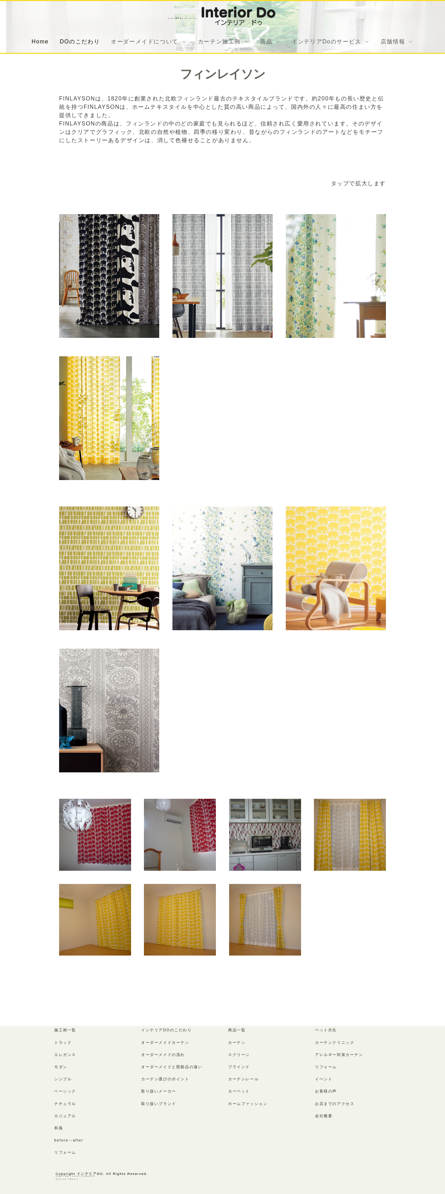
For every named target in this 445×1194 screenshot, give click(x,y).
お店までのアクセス (334, 1104)
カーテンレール (243, 1079)
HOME (59, 1176)
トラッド (63, 1042)
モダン (60, 1067)
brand (75, 1176)
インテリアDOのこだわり (166, 1030)
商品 (67, 1176)
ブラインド (239, 1067)
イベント (323, 1079)
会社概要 (323, 1116)
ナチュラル (65, 1104)
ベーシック (65, 1091)
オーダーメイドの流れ (163, 1055)
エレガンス (65, 1055)
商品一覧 (236, 1030)
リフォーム (65, 1152)
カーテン (236, 1042)
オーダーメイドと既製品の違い (171, 1067)
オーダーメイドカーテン (165, 1042)
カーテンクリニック (334, 1042)
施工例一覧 (65, 1030)
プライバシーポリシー (67, 1179)
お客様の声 (326, 1091)
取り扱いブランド (158, 1104)
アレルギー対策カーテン (339, 1055)
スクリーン (239, 1055)
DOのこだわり (80, 41)
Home (40, 41)
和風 (58, 1128)
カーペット (239, 1091)
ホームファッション (247, 1104)
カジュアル (65, 1116)
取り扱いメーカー (158, 1091)
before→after (68, 1140)
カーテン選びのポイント (165, 1079)
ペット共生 (326, 1030)
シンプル (63, 1079)
